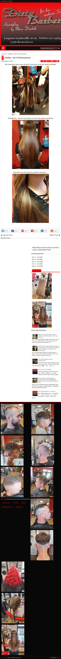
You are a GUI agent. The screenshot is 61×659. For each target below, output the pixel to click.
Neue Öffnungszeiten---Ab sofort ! (47, 391)
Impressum (6, 503)
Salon (23, 503)
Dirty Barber (4, 657)
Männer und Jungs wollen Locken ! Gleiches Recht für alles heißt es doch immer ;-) (48, 336)
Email (54, 61)
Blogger (58, 657)
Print (48, 61)
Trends (15, 503)
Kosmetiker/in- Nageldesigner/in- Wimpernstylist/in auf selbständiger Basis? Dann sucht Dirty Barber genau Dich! (48, 380)
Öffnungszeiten (7, 507)
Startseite (19, 507)
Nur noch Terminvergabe (44, 369)
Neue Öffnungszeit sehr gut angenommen (45, 360)
